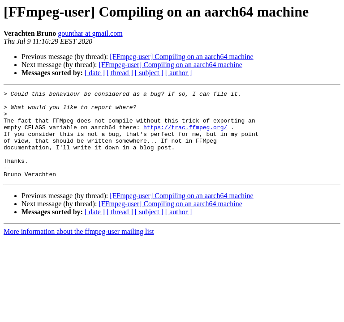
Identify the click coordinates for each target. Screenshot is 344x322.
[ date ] (95, 72)
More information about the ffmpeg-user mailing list (79, 249)
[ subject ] (149, 72)
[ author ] (178, 72)
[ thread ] (120, 72)
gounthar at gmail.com (90, 33)
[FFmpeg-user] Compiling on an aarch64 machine (181, 56)
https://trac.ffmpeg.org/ (185, 135)
